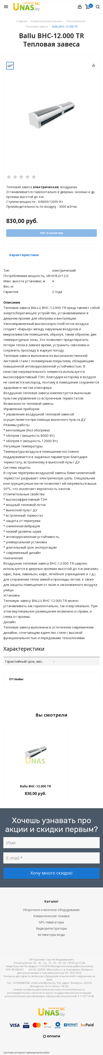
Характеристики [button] (24, 255)
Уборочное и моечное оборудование (51, 910)
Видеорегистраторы (51, 928)
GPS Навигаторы (51, 922)
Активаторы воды (51, 935)
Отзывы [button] (16, 679)
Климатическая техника (51, 916)
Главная (21, 21)
